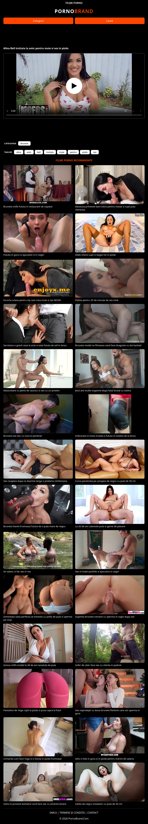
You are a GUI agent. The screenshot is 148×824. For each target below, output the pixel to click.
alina (18, 152)
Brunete (24, 143)
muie (61, 152)
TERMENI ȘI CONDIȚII (72, 812)
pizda (84, 152)
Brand (74, 11)
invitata (50, 152)
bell (39, 152)
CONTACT (92, 812)
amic (29, 152)
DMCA (53, 812)
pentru (73, 152)
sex (94, 152)
